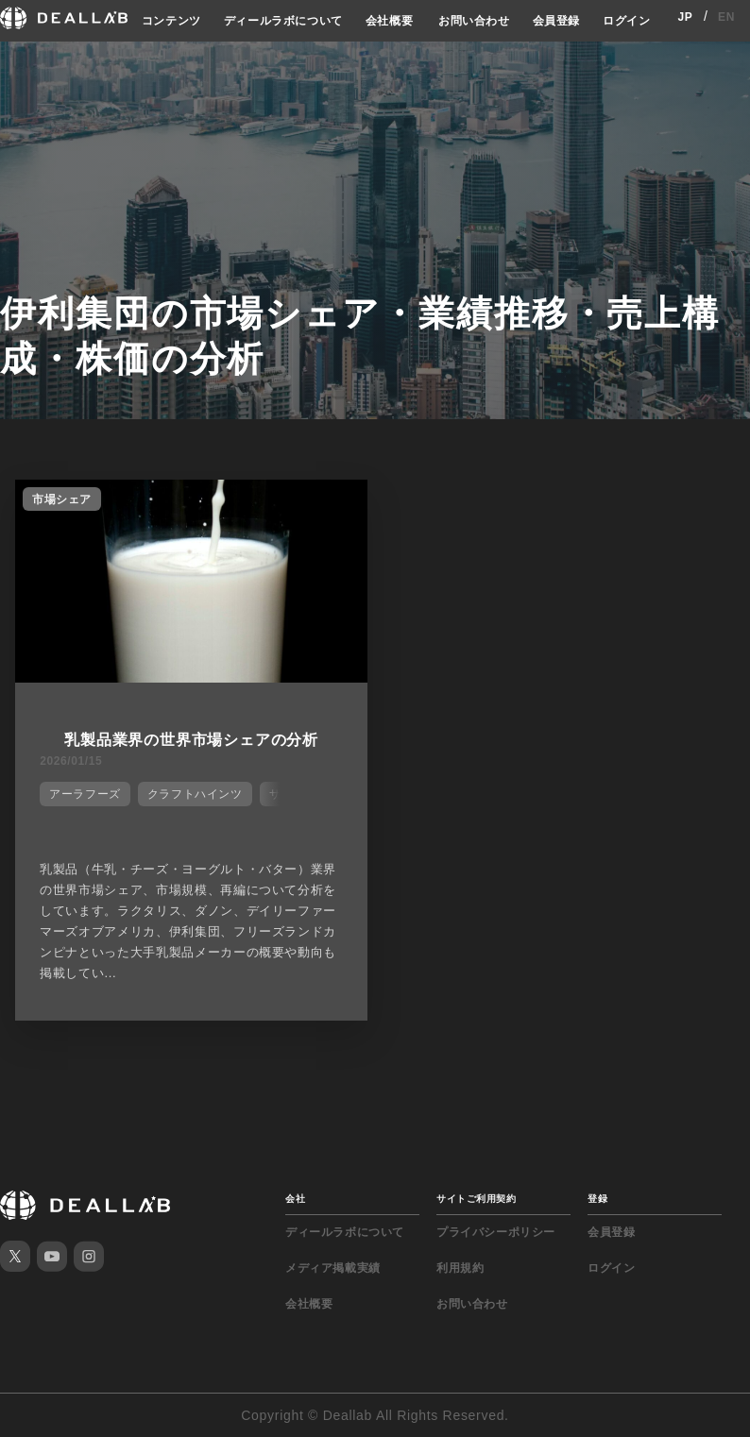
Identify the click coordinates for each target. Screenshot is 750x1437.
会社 (295, 1198)
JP (684, 17)
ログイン (626, 20)
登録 (597, 1198)
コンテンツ (171, 20)
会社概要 (389, 20)
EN (726, 17)
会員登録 (556, 20)
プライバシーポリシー (495, 1232)
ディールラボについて (283, 20)
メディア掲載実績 (333, 1268)
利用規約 (460, 1268)
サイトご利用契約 (476, 1198)
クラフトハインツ (195, 794)
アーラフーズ (85, 794)
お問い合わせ (474, 20)
